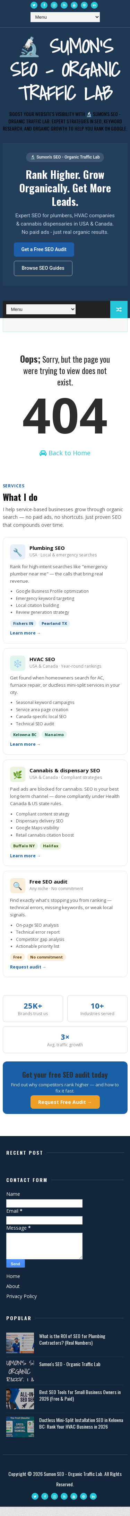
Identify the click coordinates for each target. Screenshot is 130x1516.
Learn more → (25, 642)
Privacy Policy (21, 1305)
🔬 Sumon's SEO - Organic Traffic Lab (65, 69)
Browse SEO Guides (43, 268)
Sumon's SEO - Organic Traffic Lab (70, 1373)
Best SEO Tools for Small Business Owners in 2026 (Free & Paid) (80, 1405)
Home (13, 1285)
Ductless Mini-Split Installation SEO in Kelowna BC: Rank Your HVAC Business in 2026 (81, 1433)
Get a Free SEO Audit (44, 249)
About (13, 1295)
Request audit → (28, 976)
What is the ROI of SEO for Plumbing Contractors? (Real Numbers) (72, 1349)
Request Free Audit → (65, 1111)
